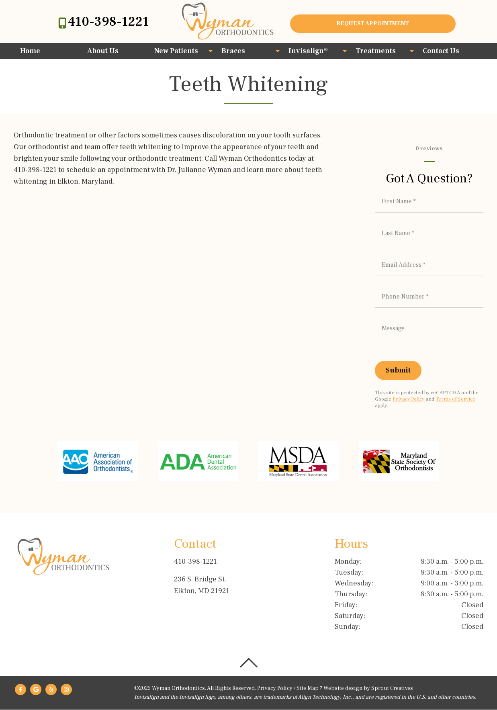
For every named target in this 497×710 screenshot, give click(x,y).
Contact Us (441, 50)
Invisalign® (308, 50)
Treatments (376, 50)
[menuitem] (47, 51)
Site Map (308, 688)
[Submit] (398, 370)
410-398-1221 (108, 21)
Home (30, 50)
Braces (233, 50)
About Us (103, 50)
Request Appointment (372, 23)
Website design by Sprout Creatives (368, 688)
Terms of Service (455, 399)
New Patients (176, 50)
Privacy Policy (408, 399)
